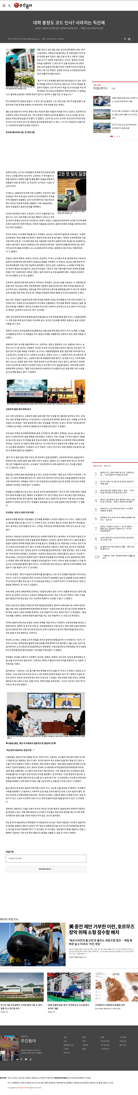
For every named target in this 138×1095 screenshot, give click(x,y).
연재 (102, 1037)
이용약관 (49, 1078)
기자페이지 (105, 1049)
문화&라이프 (68, 1045)
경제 (84, 1037)
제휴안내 (35, 1078)
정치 (65, 1037)
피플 (84, 1049)
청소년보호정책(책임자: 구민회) (79, 1078)
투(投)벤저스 (100, 88)
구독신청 (122, 1041)
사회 (65, 1041)
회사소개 (11, 1078)
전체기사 (66, 1053)
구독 (113, 88)
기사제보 (122, 1037)
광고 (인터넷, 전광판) (22, 1078)
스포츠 (66, 1049)
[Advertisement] (40, 152)
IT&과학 (85, 1045)
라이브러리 (105, 1045)
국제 (84, 1041)
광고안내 (122, 1045)
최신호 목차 (105, 1041)
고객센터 (42, 1078)
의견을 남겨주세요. (15, 858)
